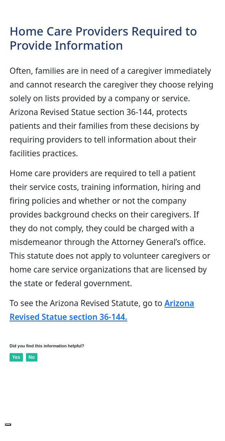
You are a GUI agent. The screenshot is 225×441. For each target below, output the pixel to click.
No (32, 357)
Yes (16, 357)
